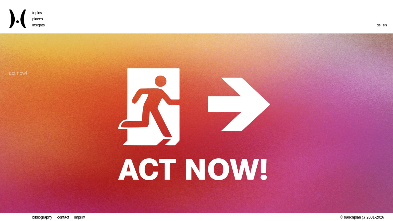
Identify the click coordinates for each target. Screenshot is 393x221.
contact (63, 217)
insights (38, 25)
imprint (79, 217)
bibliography (42, 217)
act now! (18, 42)
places (37, 19)
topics (37, 13)
